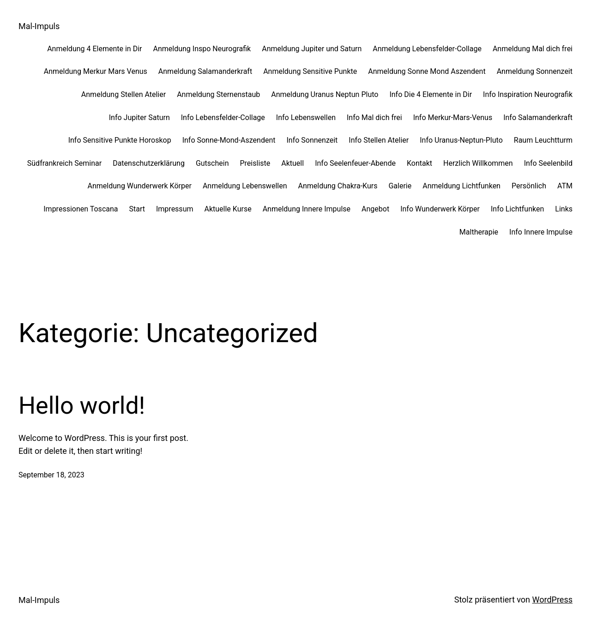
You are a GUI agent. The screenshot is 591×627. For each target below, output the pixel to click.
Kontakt (419, 163)
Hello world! (81, 406)
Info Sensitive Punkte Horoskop (119, 140)
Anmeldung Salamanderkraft (205, 71)
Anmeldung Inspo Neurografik (202, 48)
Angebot (375, 209)
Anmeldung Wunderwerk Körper (140, 185)
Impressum (174, 209)
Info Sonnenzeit (312, 140)
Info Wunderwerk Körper (440, 209)
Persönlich (529, 185)
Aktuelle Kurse (227, 209)
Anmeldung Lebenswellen (245, 185)
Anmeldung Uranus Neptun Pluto (324, 94)
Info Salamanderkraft (538, 117)
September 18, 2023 (51, 474)
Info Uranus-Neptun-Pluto (461, 140)
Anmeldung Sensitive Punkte (310, 71)
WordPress (552, 599)
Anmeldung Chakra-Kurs (337, 185)
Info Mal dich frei (374, 117)
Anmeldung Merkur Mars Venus (95, 71)
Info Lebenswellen (306, 117)
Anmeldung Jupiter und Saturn (312, 48)
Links (564, 209)
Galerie (399, 185)
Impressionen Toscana (80, 209)
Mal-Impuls (39, 26)
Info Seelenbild (548, 163)
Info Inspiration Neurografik (528, 94)
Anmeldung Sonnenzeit (535, 71)
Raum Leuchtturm (543, 140)
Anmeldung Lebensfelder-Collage (427, 48)
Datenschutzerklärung (149, 163)
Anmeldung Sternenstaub (218, 94)
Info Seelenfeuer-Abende (355, 163)
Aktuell (292, 163)
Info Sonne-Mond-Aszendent (229, 140)
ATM (565, 185)
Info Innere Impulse (541, 232)
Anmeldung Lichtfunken (461, 185)
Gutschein (212, 163)
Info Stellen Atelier (379, 140)
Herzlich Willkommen (478, 163)
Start (137, 209)
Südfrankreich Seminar (64, 163)
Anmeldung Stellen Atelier (123, 94)
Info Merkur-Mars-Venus (453, 117)
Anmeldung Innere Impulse (306, 209)
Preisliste (255, 163)
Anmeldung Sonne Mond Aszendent (426, 71)
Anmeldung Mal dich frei (533, 48)
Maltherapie (478, 232)
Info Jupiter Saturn (139, 117)
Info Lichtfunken (517, 209)
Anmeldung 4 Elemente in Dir (94, 48)
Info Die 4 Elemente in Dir (430, 94)
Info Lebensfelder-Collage (223, 117)
